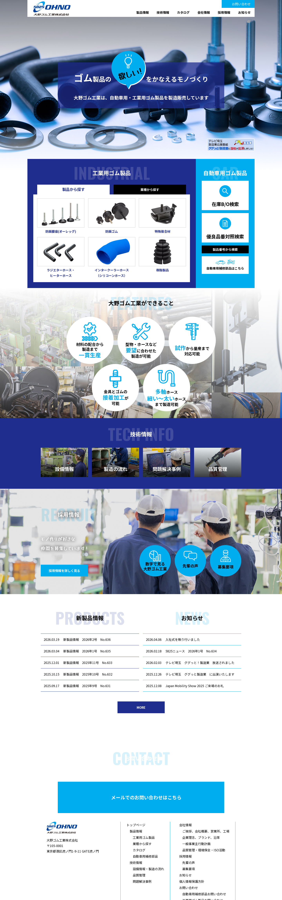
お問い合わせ (241, 4)
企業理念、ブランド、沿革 (201, 837)
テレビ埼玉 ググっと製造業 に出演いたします (199, 674)
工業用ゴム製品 (144, 837)
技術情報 (163, 12)
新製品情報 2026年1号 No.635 (87, 651)
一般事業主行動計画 (196, 843)
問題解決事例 (142, 881)
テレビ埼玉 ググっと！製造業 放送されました (199, 662)
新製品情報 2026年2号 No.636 (87, 639)
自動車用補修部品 (145, 856)
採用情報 (224, 12)
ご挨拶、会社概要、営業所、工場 (205, 831)
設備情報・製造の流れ (148, 868)
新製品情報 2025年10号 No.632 (87, 674)
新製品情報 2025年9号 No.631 (87, 685)
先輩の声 (188, 862)
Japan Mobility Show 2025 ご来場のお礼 (194, 685)
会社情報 (203, 12)
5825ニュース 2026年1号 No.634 (191, 651)
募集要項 (188, 868)
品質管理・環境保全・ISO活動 (203, 850)
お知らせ (244, 12)
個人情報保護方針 (191, 881)
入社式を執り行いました (182, 639)
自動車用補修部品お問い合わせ (204, 894)
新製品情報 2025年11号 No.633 (87, 662)
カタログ (183, 12)
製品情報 (142, 12)
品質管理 (139, 875)
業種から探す (142, 843)
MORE (141, 707)
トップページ (136, 824)
